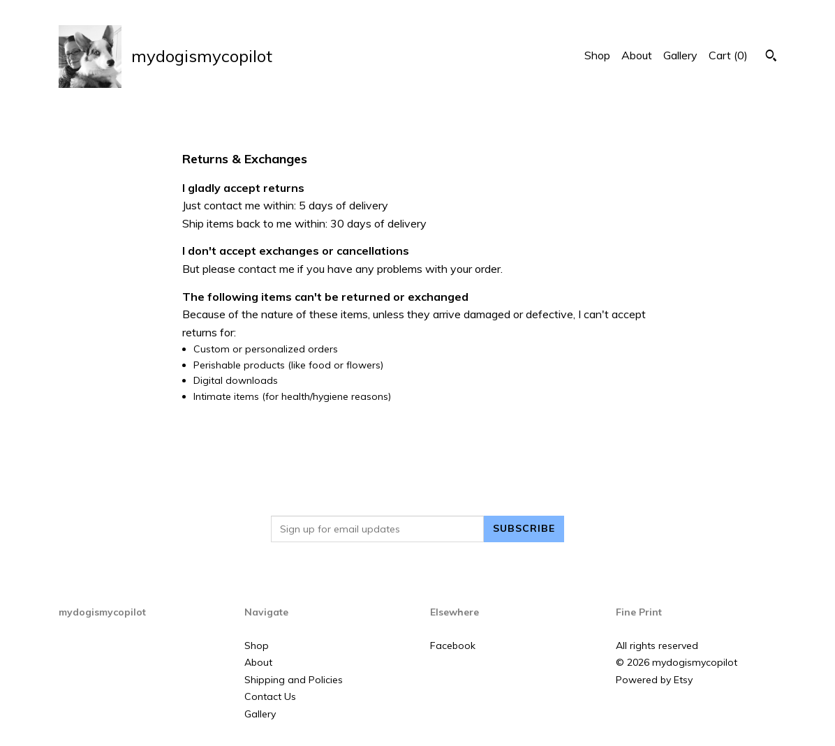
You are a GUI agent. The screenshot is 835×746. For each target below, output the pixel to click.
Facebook (452, 645)
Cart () (728, 55)
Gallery (680, 55)
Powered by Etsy (654, 679)
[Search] (771, 57)
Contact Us (270, 696)
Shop (597, 55)
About (636, 55)
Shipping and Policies (293, 679)
